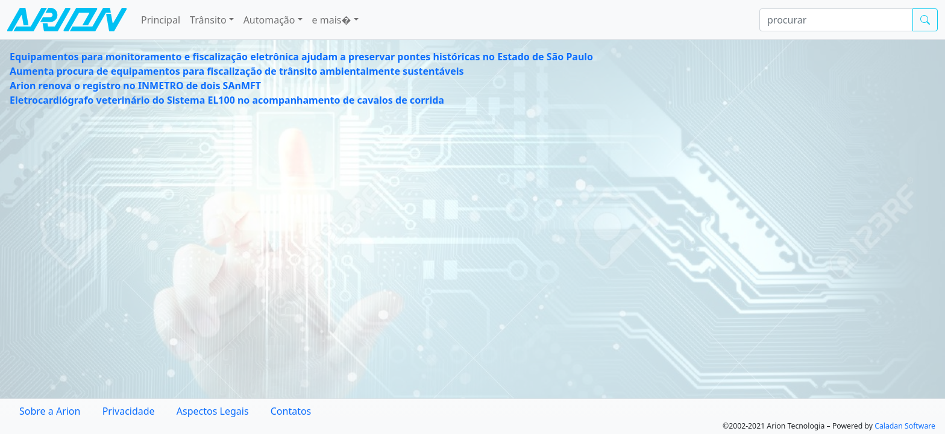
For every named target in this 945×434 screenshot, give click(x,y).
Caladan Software (904, 426)
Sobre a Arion (49, 411)
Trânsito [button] (208, 20)
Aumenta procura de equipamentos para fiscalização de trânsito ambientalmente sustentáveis (237, 71)
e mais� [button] (331, 20)
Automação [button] (269, 20)
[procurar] (836, 19)
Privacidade (128, 411)
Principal (160, 20)
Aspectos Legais (213, 411)
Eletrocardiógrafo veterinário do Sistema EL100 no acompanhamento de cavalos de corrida (227, 100)
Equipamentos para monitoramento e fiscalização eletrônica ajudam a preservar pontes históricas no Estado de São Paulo (301, 56)
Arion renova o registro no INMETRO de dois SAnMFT (135, 85)
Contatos (291, 411)
